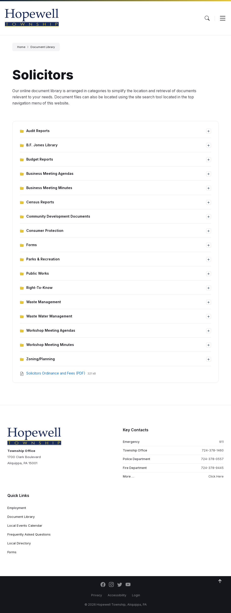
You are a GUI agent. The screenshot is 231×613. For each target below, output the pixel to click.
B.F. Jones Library (42, 145)
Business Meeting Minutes (49, 188)
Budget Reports (39, 159)
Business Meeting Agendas (49, 173)
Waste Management (43, 302)
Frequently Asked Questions (29, 534)
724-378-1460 (213, 450)
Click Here (216, 476)
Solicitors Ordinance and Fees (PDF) (56, 373)
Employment (16, 508)
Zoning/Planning (40, 359)
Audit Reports (38, 131)
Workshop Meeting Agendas (50, 330)
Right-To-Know (39, 287)
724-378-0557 (212, 459)
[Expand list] (208, 131)
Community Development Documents (58, 216)
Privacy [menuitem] (96, 595)
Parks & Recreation (43, 259)
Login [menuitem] (136, 595)
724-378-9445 (212, 468)
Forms (31, 245)
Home (21, 47)
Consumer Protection (44, 230)
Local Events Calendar (24, 525)
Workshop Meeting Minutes (50, 345)
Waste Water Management (49, 316)
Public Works (37, 273)
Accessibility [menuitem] (117, 595)
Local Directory (19, 543)
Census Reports (40, 202)
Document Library (42, 47)
